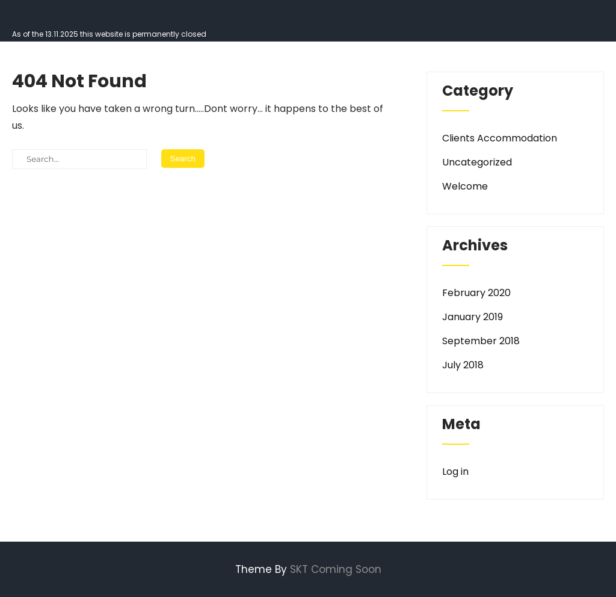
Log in (455, 471)
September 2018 (481, 341)
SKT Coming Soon (335, 569)
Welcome (465, 186)
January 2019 (472, 317)
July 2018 (463, 365)
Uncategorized (477, 162)
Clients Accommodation (499, 138)
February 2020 (476, 293)
